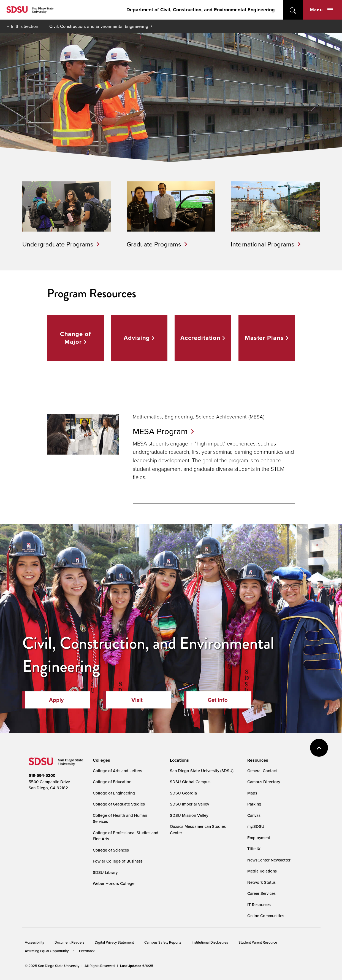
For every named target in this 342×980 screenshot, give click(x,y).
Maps (252, 793)
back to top (319, 748)
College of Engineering (114, 793)
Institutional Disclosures (210, 942)
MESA (163, 431)
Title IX (253, 849)
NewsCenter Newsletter (269, 860)
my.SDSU (255, 826)
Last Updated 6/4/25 (136, 965)
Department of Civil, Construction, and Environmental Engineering (200, 9)
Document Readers (69, 942)
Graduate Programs (154, 244)
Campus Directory (263, 782)
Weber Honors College (113, 883)
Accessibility (34, 942)
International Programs (262, 244)
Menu (321, 10)
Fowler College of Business (118, 861)
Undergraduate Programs (57, 244)
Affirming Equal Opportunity (47, 950)
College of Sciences (111, 850)
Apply (56, 700)
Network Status (261, 882)
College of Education (112, 782)
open (293, 10)
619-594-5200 (42, 775)
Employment (258, 838)
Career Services (261, 893)
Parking (254, 804)
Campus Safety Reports (162, 942)
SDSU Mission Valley (189, 815)
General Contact (262, 771)
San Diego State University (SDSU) (202, 771)
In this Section (24, 26)
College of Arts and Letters (117, 771)
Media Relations (262, 871)
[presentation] (100, 760)
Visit (137, 700)
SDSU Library (105, 872)
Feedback (87, 950)
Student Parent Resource (257, 942)
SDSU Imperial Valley (189, 804)
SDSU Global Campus (190, 782)
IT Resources (259, 904)
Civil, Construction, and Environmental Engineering (98, 26)
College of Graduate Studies (119, 804)
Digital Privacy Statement (114, 942)
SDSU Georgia (183, 793)
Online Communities (265, 916)
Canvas (253, 815)
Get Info (217, 700)
